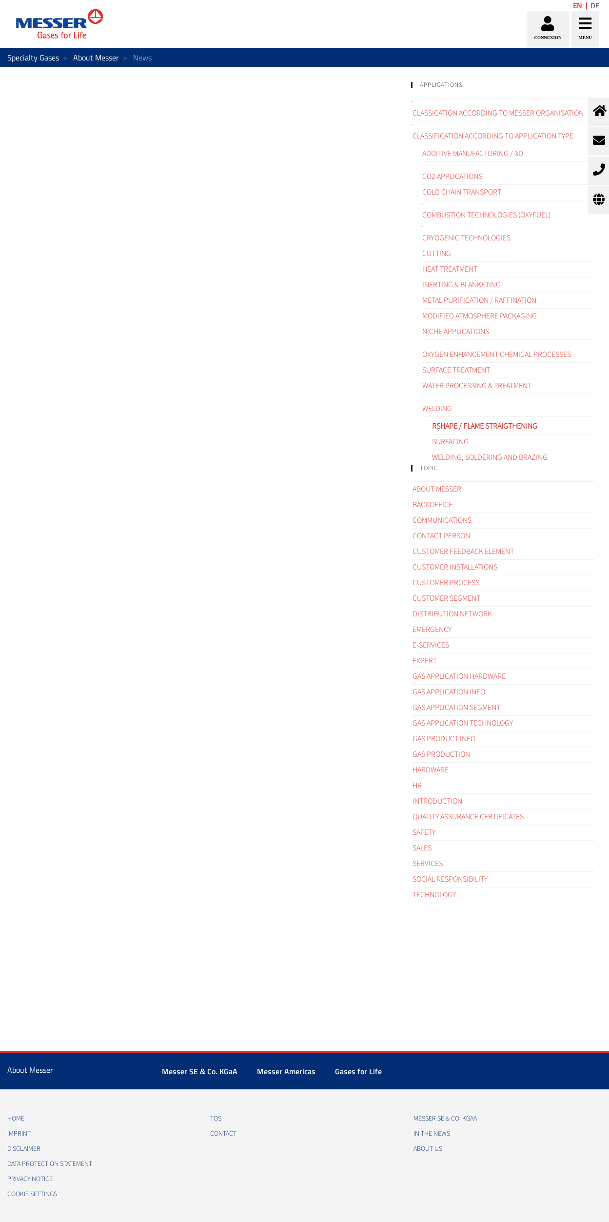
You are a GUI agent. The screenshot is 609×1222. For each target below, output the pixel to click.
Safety (424, 832)
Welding (437, 408)
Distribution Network (452, 614)
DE (594, 5)
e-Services (431, 645)
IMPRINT (19, 1134)
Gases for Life (358, 1071)
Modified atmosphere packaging (479, 316)
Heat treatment (449, 269)
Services (428, 863)
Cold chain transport (461, 192)
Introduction (437, 801)
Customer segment (446, 598)
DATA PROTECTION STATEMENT (49, 1164)
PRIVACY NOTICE (30, 1179)
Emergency (432, 629)
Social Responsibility (450, 879)
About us (427, 1149)
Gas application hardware (459, 676)
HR (417, 785)
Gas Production (441, 754)
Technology (434, 894)
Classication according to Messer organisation (498, 113)
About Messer (96, 57)
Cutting (436, 253)
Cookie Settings (32, 1194)
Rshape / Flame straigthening (484, 426)
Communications (442, 520)
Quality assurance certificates (468, 816)
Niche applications (455, 331)
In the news (431, 1134)
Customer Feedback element (463, 551)
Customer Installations (455, 567)
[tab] (502, 85)
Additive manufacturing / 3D (472, 153)
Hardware (431, 770)
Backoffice (432, 504)
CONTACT (223, 1134)
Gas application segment (456, 707)
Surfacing (450, 441)
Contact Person (441, 536)
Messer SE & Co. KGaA (199, 1071)
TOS (215, 1118)
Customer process (446, 582)
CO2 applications (452, 176)
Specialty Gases (33, 57)
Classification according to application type (493, 136)
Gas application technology (463, 723)
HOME (15, 1118)
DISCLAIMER (23, 1149)
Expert (425, 660)
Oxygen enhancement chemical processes (496, 354)
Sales (422, 848)
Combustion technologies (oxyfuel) (486, 215)
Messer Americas (286, 1071)
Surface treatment (456, 370)
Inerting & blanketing (461, 284)
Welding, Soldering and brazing (490, 457)
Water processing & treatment (476, 385)
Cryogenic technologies (466, 238)
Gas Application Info (449, 692)
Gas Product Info (444, 738)
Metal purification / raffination (479, 300)
